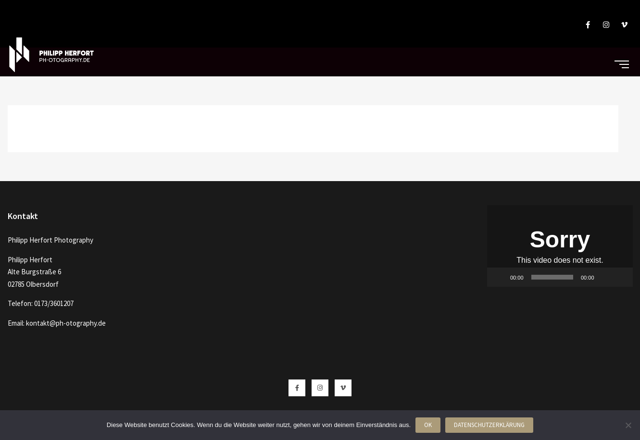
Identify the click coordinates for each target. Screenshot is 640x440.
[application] (560, 246)
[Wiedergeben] (499, 277)
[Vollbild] (620, 277)
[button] (559, 246)
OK (428, 425)
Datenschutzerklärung (489, 425)
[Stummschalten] (605, 277)
